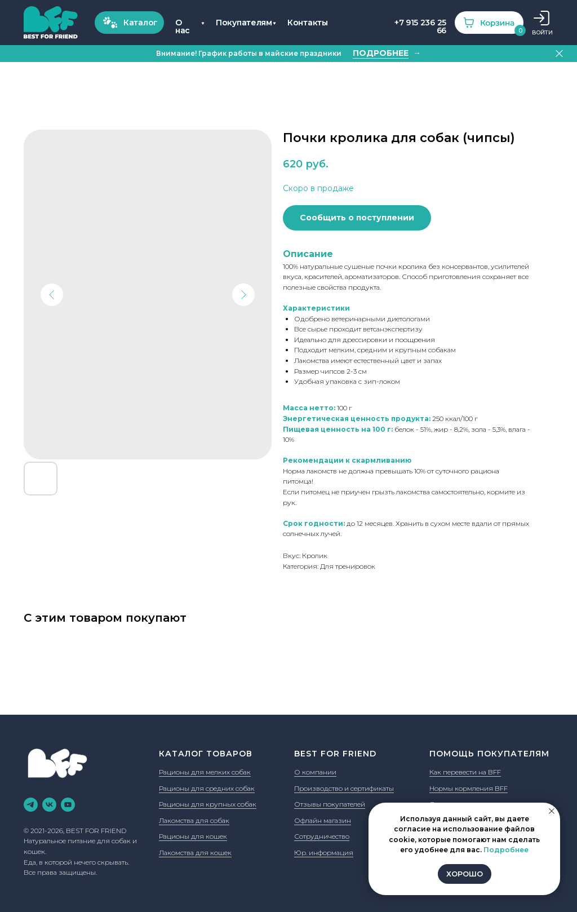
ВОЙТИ (542, 32)
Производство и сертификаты (344, 788)
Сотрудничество (321, 836)
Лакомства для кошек (195, 852)
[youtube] (68, 805)
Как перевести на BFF (465, 772)
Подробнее (506, 849)
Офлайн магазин (322, 820)
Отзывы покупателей (329, 804)
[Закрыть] (559, 53)
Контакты (307, 22)
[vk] (49, 805)
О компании (315, 772)
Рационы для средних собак (207, 788)
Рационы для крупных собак (207, 804)
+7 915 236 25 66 (420, 26)
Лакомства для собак (194, 820)
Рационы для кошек (193, 836)
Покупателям (244, 22)
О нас (182, 26)
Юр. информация (323, 852)
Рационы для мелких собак (205, 772)
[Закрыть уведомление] (551, 811)
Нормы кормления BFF (468, 788)
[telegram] (31, 805)
